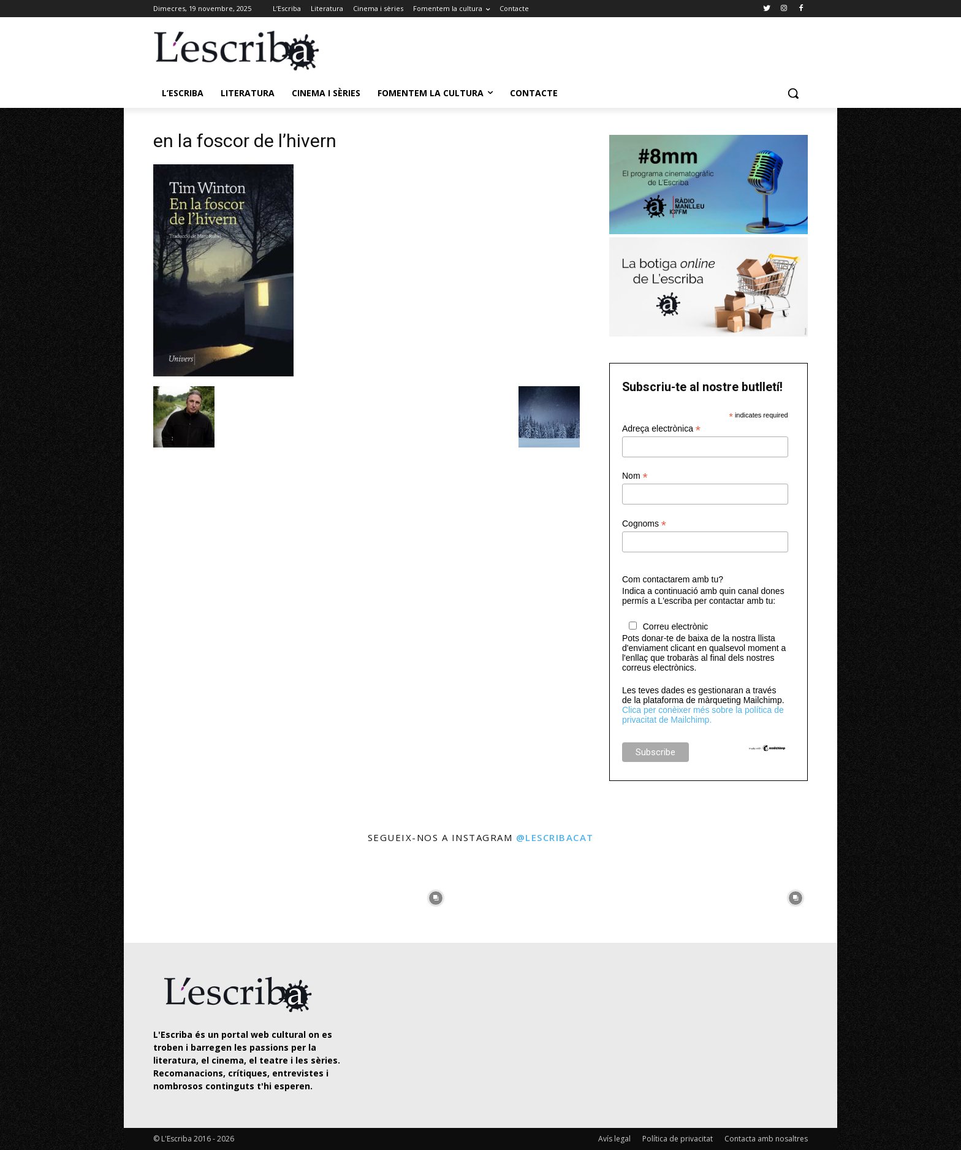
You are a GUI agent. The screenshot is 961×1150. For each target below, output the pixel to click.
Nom (635, 476)
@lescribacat (555, 837)
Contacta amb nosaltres (766, 1138)
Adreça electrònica (661, 429)
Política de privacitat (677, 1138)
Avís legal (614, 1138)
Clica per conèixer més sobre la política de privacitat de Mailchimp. (703, 715)
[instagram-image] (166, 895)
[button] (793, 93)
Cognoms (644, 524)
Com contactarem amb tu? (672, 579)
